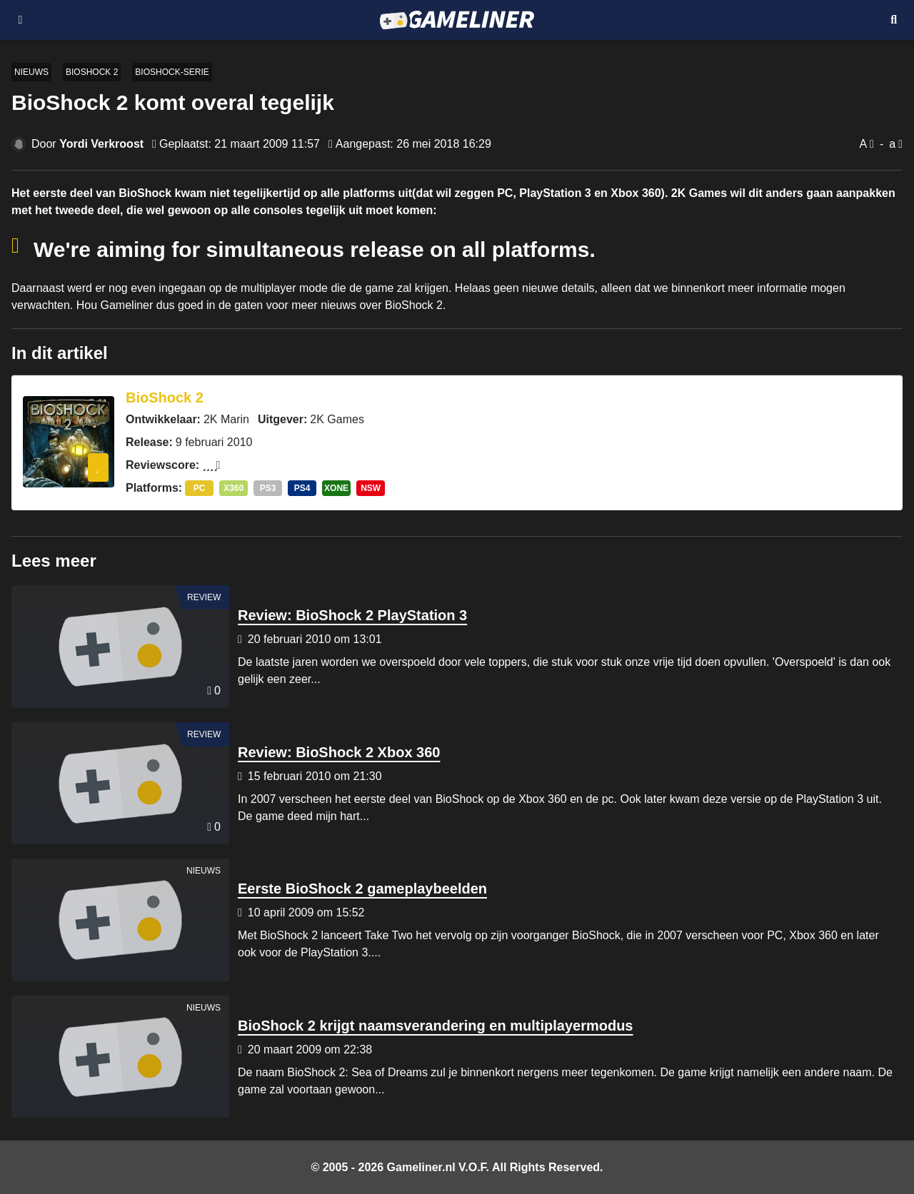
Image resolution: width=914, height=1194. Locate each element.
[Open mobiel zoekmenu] (894, 20)
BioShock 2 (92, 72)
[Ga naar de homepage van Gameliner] (456, 20)
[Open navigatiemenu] (20, 20)
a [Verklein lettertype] (892, 144)
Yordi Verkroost (101, 144)
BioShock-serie (172, 72)
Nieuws (31, 72)
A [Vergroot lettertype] (863, 144)
